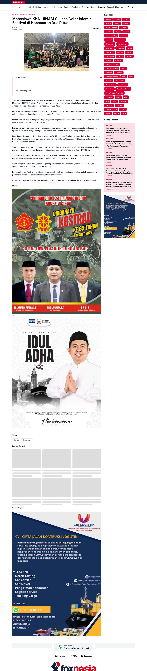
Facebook (86, 656)
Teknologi (101, 7)
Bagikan (94, 28)
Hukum (59, 7)
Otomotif (110, 7)
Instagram (60, 656)
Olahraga (85, 7)
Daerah (46, 7)
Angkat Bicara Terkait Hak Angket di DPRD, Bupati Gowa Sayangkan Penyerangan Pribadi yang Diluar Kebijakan (119, 184)
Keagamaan (27, 440)
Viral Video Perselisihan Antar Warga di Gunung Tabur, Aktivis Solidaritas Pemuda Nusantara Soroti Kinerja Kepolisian (118, 130)
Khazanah (119, 7)
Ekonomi (67, 7)
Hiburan (93, 7)
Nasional (38, 7)
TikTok (74, 656)
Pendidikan (76, 7)
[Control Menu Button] (128, 7)
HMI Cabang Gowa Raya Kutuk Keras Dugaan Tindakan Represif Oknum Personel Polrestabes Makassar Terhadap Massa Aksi (118, 157)
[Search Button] (133, 7)
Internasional (29, 7)
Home (20, 7)
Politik (53, 7)
